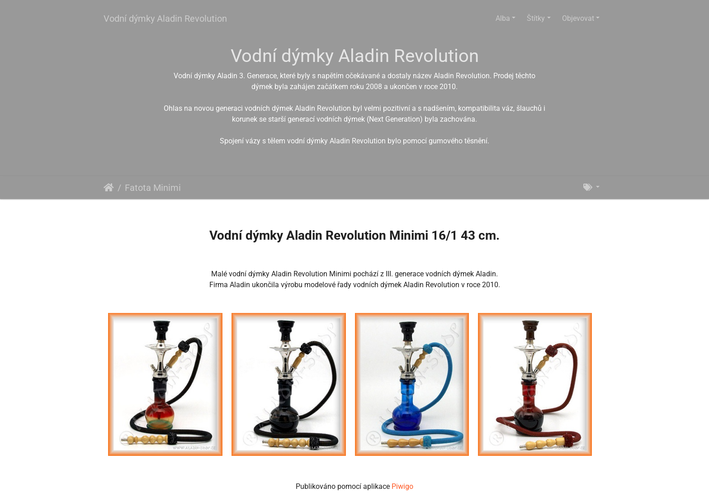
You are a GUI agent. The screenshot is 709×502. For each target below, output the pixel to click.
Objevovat (578, 18)
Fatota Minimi (153, 187)
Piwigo (402, 486)
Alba (503, 18)
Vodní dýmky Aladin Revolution (165, 18)
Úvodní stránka (109, 187)
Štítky (536, 18)
